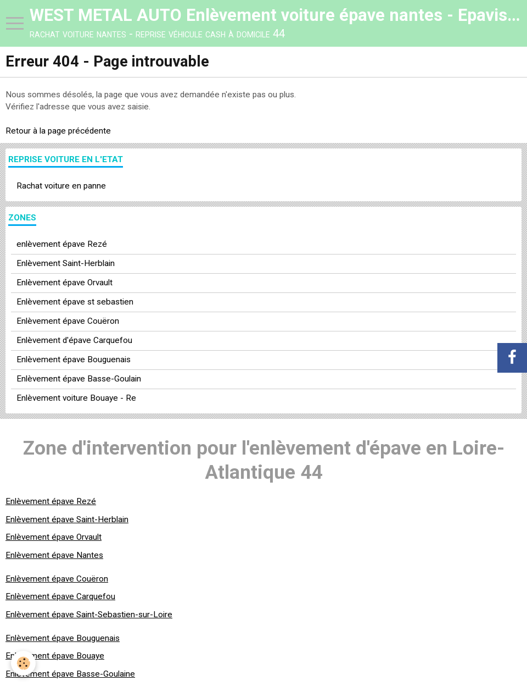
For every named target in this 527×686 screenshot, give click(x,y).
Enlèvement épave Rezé (50, 501)
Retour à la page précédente (58, 131)
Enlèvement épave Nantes (54, 555)
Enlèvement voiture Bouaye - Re (76, 398)
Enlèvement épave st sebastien (74, 302)
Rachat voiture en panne (61, 186)
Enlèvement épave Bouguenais (73, 359)
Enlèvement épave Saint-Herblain (66, 519)
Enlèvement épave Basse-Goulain (78, 379)
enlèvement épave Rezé (61, 244)
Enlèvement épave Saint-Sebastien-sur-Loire (88, 614)
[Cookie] (23, 663)
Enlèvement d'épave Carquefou (74, 340)
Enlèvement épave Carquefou (60, 596)
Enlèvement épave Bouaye (54, 656)
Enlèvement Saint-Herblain (65, 263)
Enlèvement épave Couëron (67, 321)
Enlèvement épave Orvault (64, 282)
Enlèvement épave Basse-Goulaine (70, 674)
